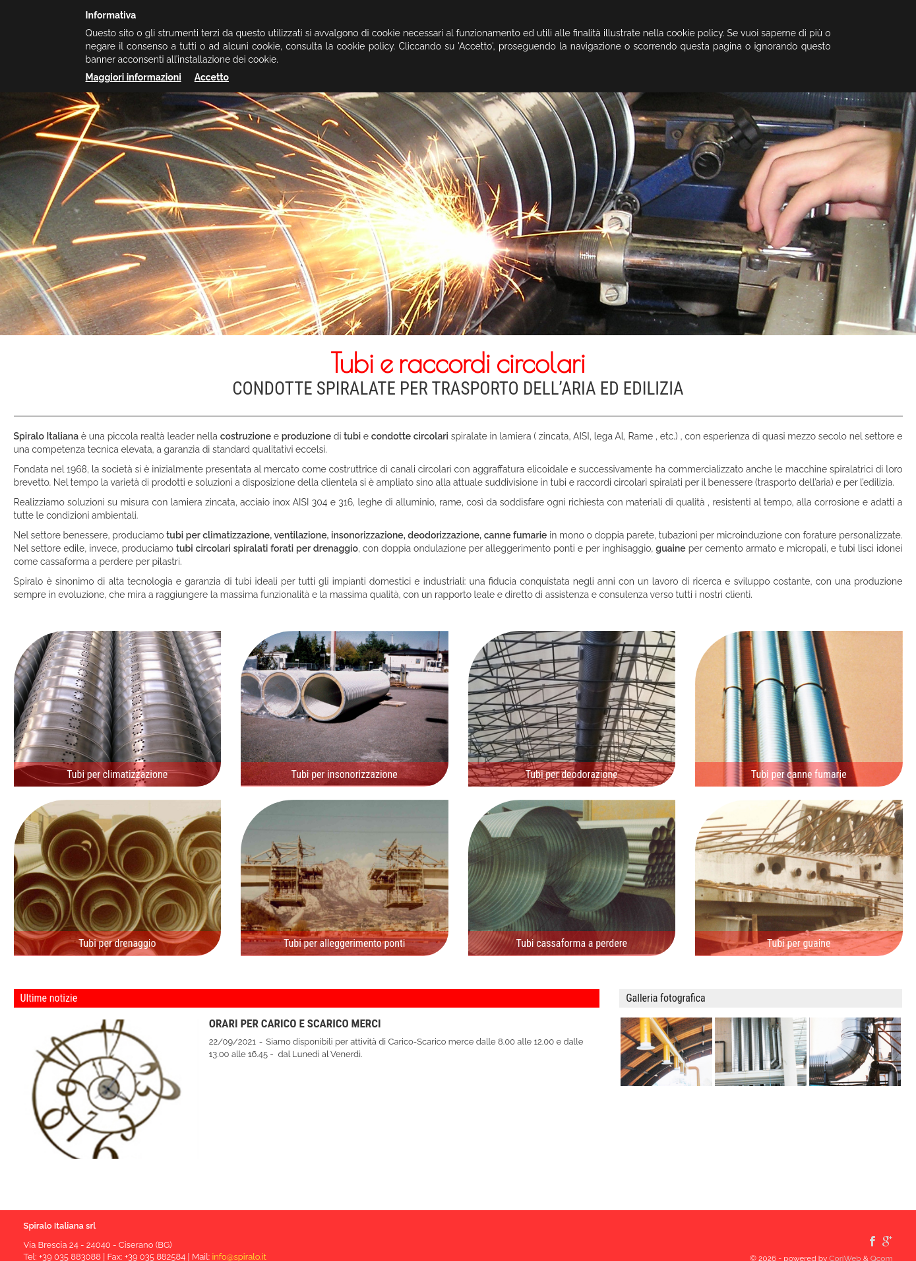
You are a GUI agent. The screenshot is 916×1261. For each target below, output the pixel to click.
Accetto (212, 77)
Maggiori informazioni (133, 77)
